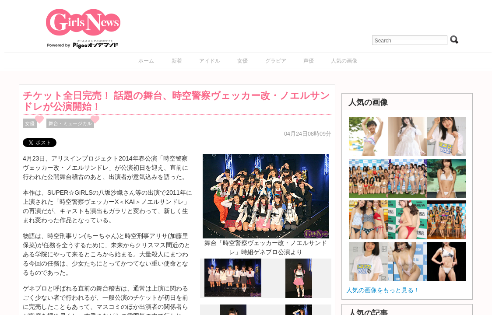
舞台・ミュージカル (70, 123)
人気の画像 (344, 61)
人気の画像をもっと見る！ (383, 290)
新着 (177, 61)
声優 (308, 61)
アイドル (209, 61)
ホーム (146, 61)
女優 (242, 61)
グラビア (275, 61)
